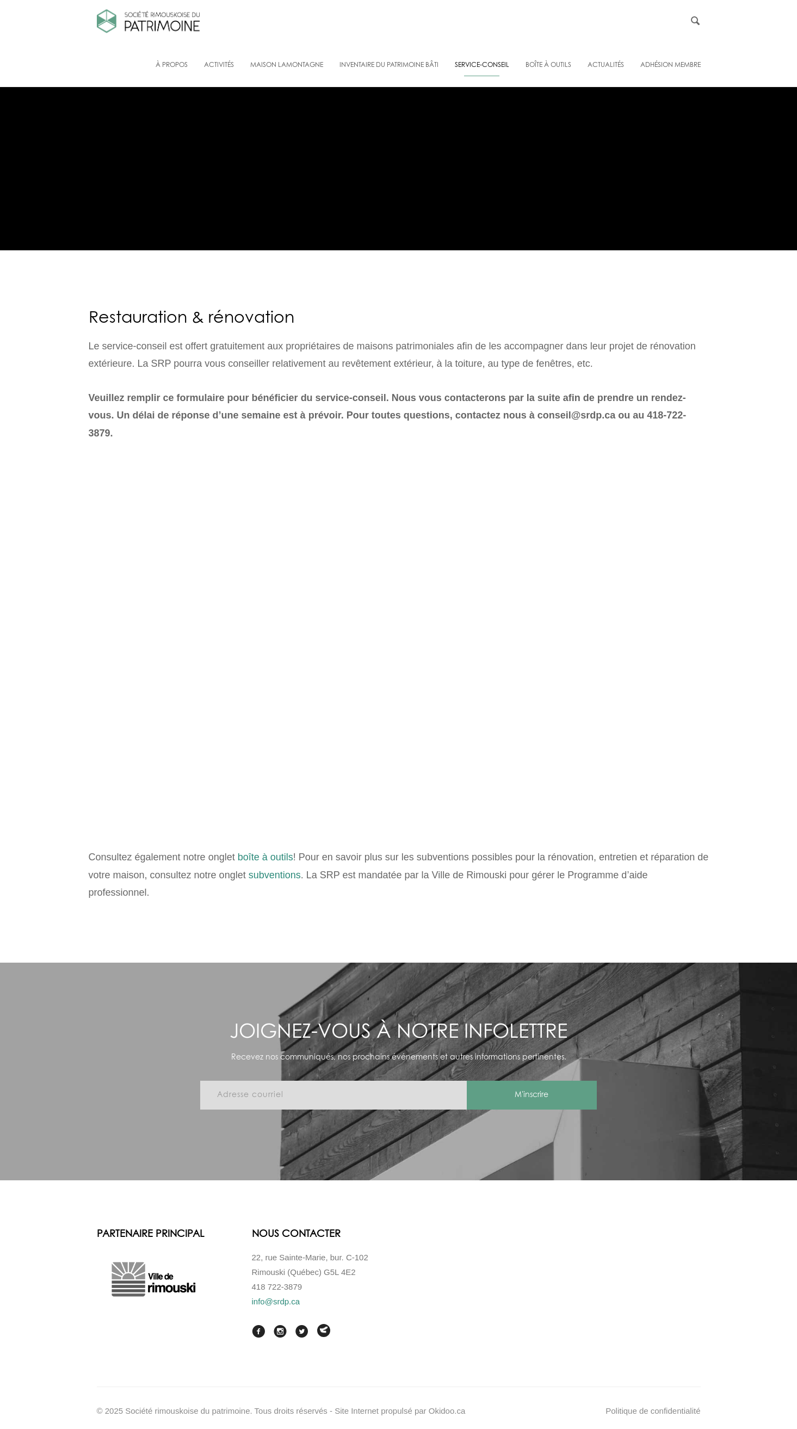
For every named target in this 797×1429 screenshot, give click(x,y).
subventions (275, 875)
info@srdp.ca (276, 1301)
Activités (219, 65)
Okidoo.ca (447, 1410)
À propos (172, 65)
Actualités (606, 65)
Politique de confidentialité (653, 1410)
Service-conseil (482, 65)
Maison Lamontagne (286, 65)
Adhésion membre (670, 65)
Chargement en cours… (399, 642)
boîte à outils (265, 857)
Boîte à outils (548, 65)
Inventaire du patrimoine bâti (388, 65)
